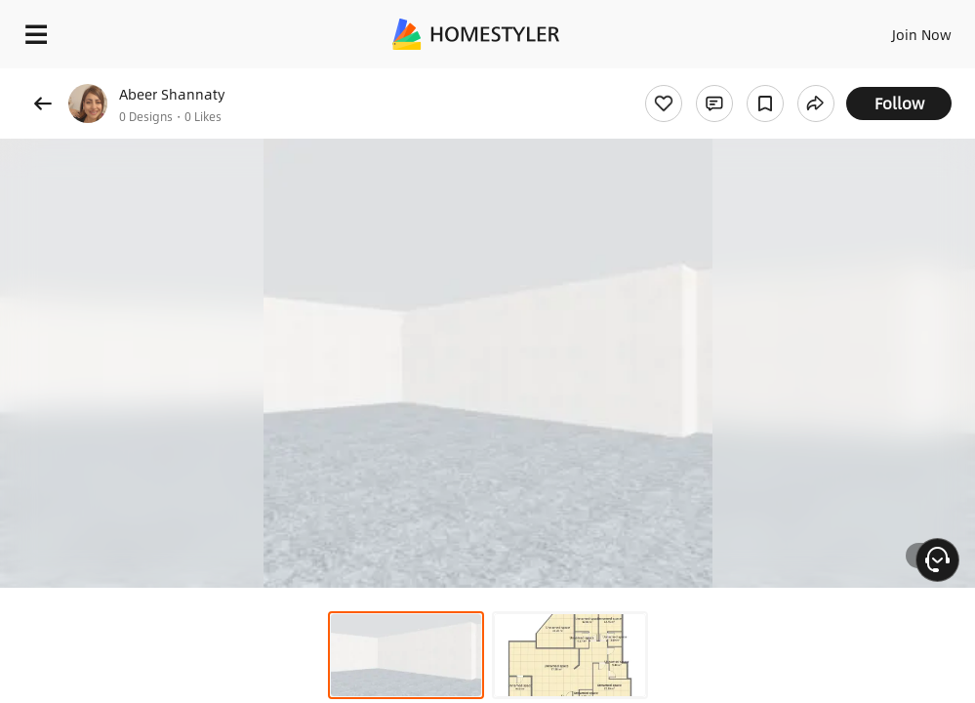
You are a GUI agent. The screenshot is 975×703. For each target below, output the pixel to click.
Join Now (922, 34)
